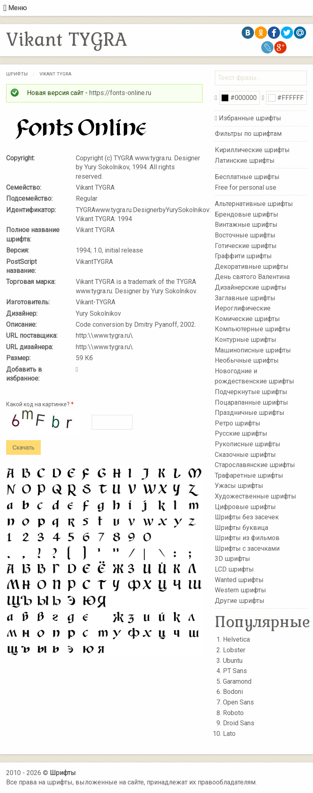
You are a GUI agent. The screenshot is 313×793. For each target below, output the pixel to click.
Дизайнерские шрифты (251, 287)
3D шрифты (232, 559)
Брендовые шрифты (246, 214)
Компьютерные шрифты (253, 329)
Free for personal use (245, 187)
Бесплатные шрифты (247, 177)
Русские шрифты (241, 433)
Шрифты (17, 74)
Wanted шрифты (239, 579)
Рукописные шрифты (247, 444)
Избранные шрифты (250, 118)
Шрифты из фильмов (247, 538)
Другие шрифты (240, 601)
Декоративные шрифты (252, 266)
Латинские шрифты (245, 160)
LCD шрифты (234, 569)
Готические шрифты (246, 245)
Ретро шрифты (237, 423)
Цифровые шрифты (245, 506)
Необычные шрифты (247, 360)
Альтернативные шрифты (254, 204)
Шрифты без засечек (247, 517)
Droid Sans (238, 723)
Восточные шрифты (245, 235)
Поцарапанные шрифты (251, 402)
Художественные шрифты (255, 496)
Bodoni (233, 692)
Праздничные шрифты (249, 412)
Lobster (234, 650)
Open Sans (238, 702)
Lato (229, 734)
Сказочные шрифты (245, 454)
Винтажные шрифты (246, 224)
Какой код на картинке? (40, 404)
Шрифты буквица (241, 527)
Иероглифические (243, 308)
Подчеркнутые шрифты (251, 392)
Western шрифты (240, 590)
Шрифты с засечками (247, 548)
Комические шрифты (247, 319)
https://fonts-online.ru (120, 93)
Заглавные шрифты (245, 297)
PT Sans (235, 671)
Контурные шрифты (245, 339)
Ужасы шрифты (239, 486)
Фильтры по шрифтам (248, 133)
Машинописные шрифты (253, 350)
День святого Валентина (252, 277)
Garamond (237, 681)
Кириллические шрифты (252, 150)
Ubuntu (232, 661)
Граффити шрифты (243, 256)
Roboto (233, 713)
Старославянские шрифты (255, 465)
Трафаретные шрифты (249, 475)
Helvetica (236, 639)
